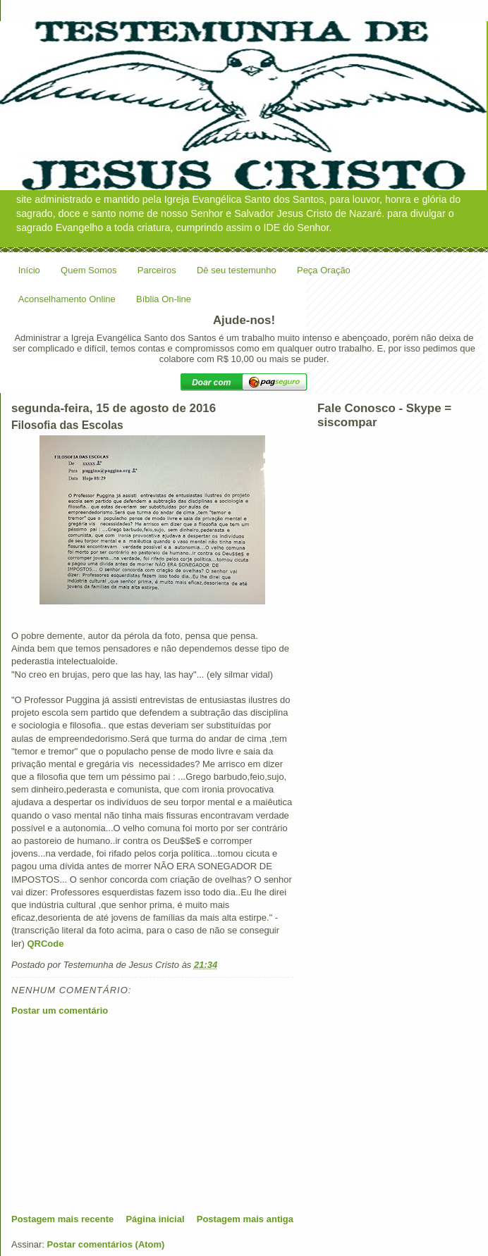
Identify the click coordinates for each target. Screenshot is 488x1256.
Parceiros (157, 270)
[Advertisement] (117, 1114)
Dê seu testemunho (236, 270)
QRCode (45, 943)
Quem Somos (88, 270)
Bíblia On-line (163, 299)
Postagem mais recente (62, 1219)
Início (29, 270)
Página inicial (155, 1219)
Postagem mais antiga (245, 1219)
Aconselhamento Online (67, 299)
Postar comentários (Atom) (106, 1244)
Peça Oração (323, 270)
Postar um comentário (59, 1010)
